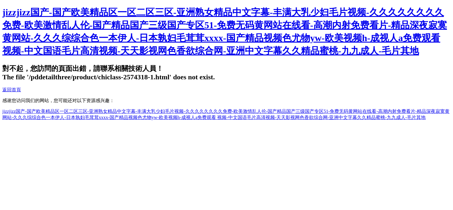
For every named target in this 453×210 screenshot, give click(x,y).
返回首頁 (11, 89)
